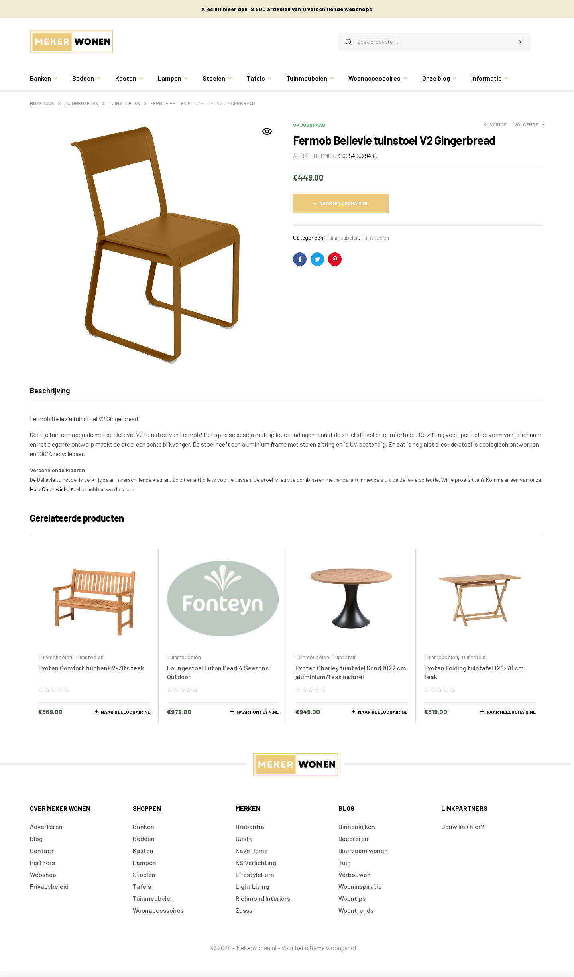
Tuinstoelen (124, 103)
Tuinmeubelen (81, 103)
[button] (267, 132)
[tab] (50, 390)
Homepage (42, 103)
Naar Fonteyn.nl (257, 712)
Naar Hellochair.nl (344, 203)
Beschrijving (50, 390)
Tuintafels (344, 657)
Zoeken (520, 41)
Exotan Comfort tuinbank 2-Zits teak (91, 668)
